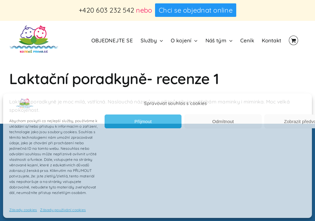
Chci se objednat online (196, 10)
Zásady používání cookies (63, 209)
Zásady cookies (23, 209)
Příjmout (143, 121)
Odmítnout (223, 121)
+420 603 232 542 (106, 10)
